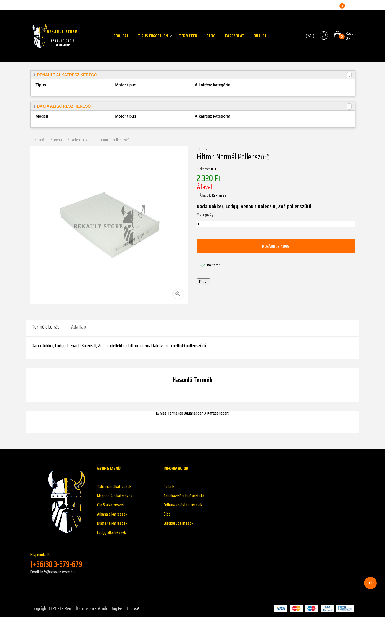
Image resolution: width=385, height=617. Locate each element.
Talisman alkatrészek (114, 482)
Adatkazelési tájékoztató (184, 492)
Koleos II (203, 148)
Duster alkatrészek (112, 519)
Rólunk (169, 482)
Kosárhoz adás (275, 246)
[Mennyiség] (276, 224)
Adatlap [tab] (78, 326)
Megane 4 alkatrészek (114, 492)
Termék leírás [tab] (46, 326)
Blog (167, 510)
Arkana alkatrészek (112, 510)
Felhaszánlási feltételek (183, 501)
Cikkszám (203, 169)
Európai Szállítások (178, 519)
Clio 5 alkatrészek (110, 501)
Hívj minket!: (59, 556)
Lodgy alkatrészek (111, 528)
